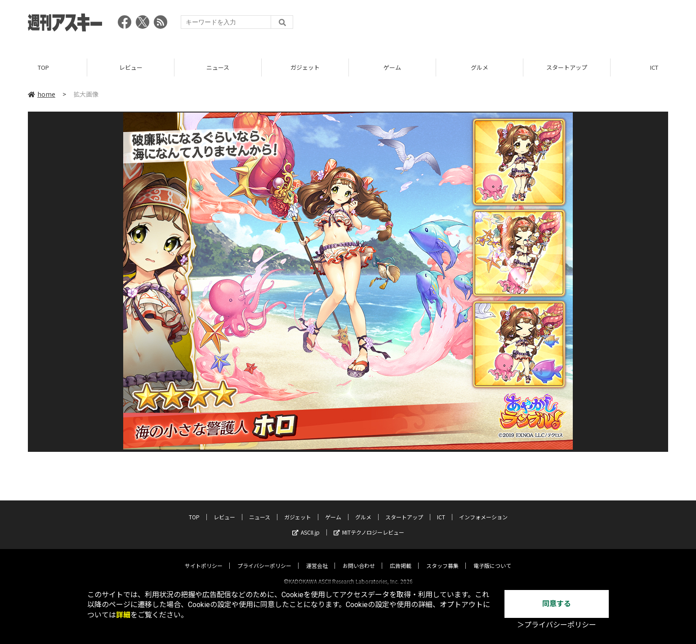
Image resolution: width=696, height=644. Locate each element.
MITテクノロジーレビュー (369, 524)
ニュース (217, 67)
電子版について (492, 557)
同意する (556, 603)
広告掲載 (400, 557)
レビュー (131, 67)
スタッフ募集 (442, 557)
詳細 (123, 615)
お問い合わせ (359, 557)
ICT (441, 509)
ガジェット (305, 67)
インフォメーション (483, 509)
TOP (43, 67)
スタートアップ (566, 67)
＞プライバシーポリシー (556, 625)
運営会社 (317, 557)
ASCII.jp (306, 524)
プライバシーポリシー (264, 557)
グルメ (479, 67)
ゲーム (392, 67)
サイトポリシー (204, 557)
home (41, 94)
